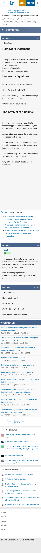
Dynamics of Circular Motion (13, 358)
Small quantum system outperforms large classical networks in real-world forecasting (22, 233)
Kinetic (23, 22)
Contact (4, 512)
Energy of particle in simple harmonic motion (19, 372)
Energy (17, 22)
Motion (5, 24)
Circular (30, 19)
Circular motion (8, 22)
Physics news (6, 212)
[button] (34, 38)
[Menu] (4, 3)
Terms (3, 521)
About (3, 517)
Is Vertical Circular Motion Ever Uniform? (18, 365)
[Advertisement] (20, 187)
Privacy (4, 525)
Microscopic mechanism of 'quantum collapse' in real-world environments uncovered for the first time (20, 219)
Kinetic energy (31, 22)
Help (3, 530)
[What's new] (37, 3)
